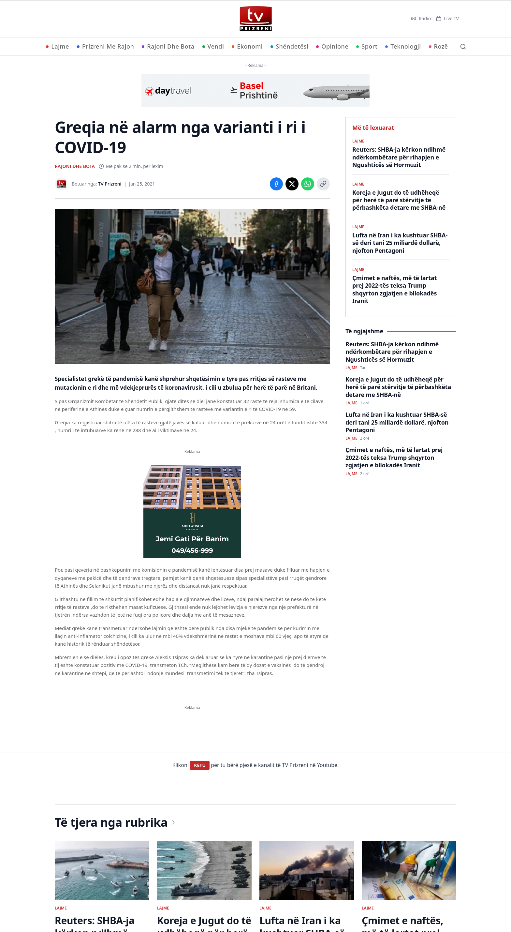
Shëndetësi (289, 46)
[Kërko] (463, 47)
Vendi (213, 46)
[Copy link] (323, 183)
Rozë (438, 46)
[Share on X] (292, 183)
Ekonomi (247, 46)
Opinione (332, 46)
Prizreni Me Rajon (105, 46)
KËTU (200, 765)
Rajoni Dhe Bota (168, 46)
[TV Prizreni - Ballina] (255, 18)
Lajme (57, 46)
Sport (366, 46)
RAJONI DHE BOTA (75, 166)
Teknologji (403, 46)
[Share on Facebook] (276, 183)
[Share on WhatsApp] (307, 183)
